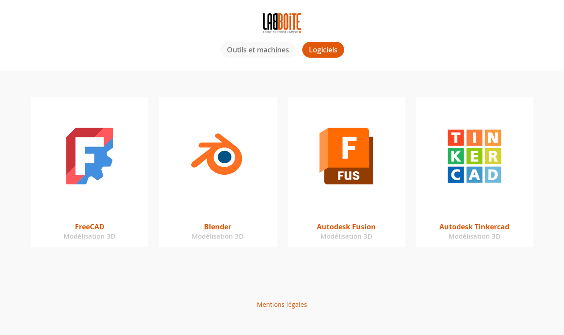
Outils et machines (258, 50)
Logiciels (323, 50)
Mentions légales (282, 304)
